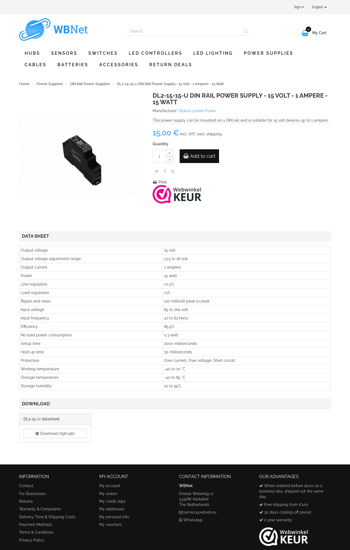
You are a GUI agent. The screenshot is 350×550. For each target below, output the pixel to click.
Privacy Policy (31, 540)
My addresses (111, 509)
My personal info (114, 517)
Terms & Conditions (36, 532)
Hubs (32, 53)
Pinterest (173, 171)
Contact (26, 486)
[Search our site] (183, 31)
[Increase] (169, 152)
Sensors (64, 53)
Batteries (72, 64)
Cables (35, 64)
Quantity (160, 144)
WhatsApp (193, 520)
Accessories (118, 64)
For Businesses (32, 493)
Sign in (299, 7)
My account (109, 486)
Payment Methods (35, 524)
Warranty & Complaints (40, 509)
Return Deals (170, 64)
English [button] (319, 7)
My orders (108, 493)
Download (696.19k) (55, 433)
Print (160, 182)
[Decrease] (169, 159)
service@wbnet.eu (200, 512)
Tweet (156, 171)
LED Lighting (213, 53)
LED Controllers (155, 53)
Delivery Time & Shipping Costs (47, 517)
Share (165, 171)
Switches (103, 53)
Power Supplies (268, 53)
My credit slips (112, 501)
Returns (26, 501)
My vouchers (110, 524)
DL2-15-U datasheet (42, 419)
